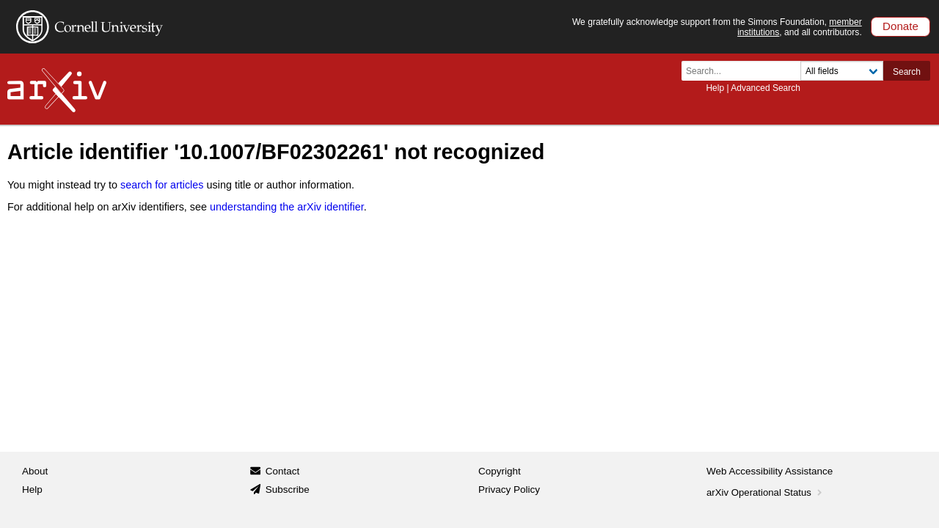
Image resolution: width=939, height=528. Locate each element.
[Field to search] (841, 71)
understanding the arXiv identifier (287, 207)
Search (907, 72)
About (35, 471)
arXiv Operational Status (765, 492)
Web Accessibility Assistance (769, 471)
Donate (900, 26)
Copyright (499, 471)
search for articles (162, 185)
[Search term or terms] (745, 71)
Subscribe (288, 489)
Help (715, 88)
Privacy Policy (509, 489)
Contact (283, 471)
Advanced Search (765, 88)
